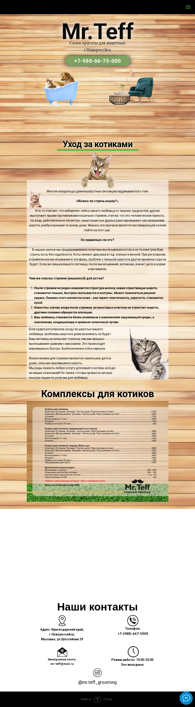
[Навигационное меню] (188, 7)
